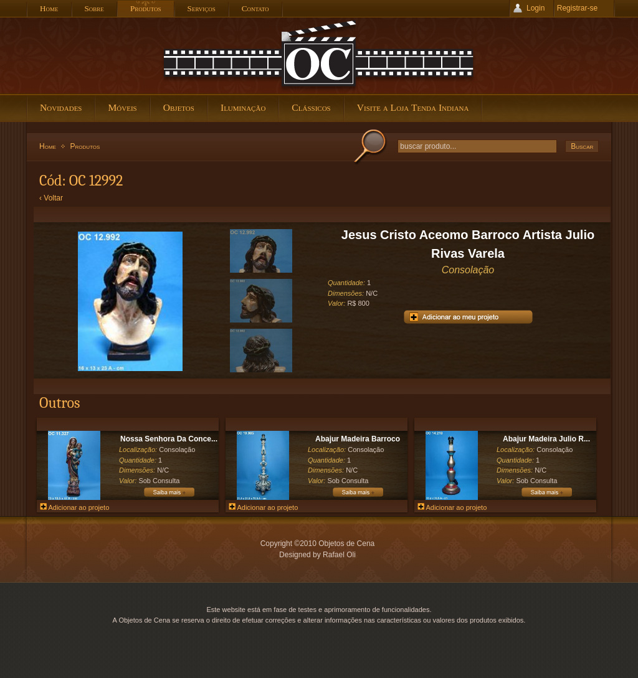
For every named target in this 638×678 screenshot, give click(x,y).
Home (47, 146)
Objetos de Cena (319, 55)
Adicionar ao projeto (74, 507)
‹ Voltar (51, 198)
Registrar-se (577, 8)
